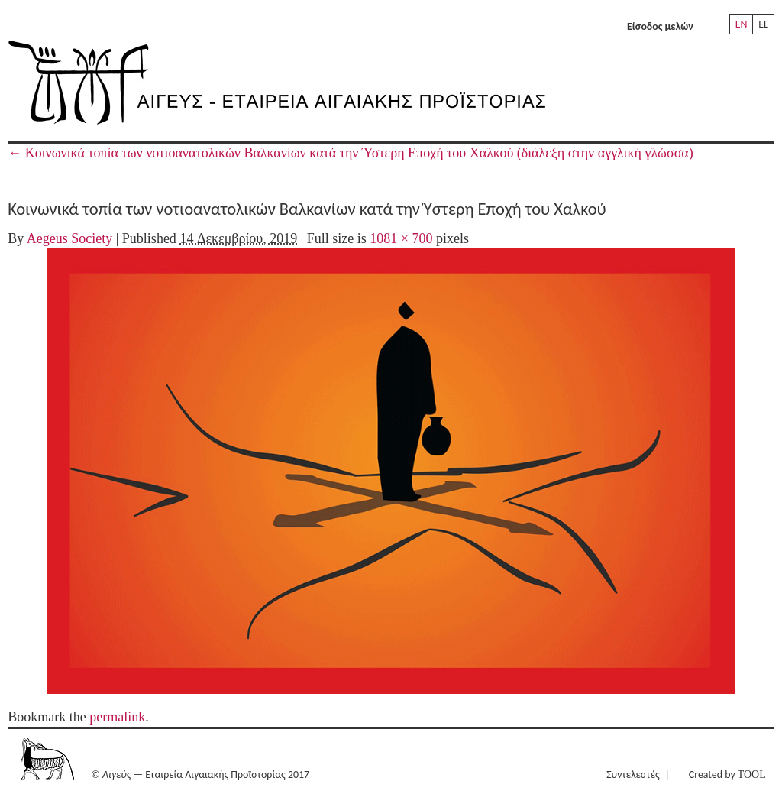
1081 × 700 (401, 238)
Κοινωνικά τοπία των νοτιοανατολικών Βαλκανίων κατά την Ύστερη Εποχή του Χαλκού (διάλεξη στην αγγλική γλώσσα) (350, 152)
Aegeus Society (69, 238)
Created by (727, 774)
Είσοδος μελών (660, 26)
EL (763, 24)
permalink (117, 717)
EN (741, 24)
